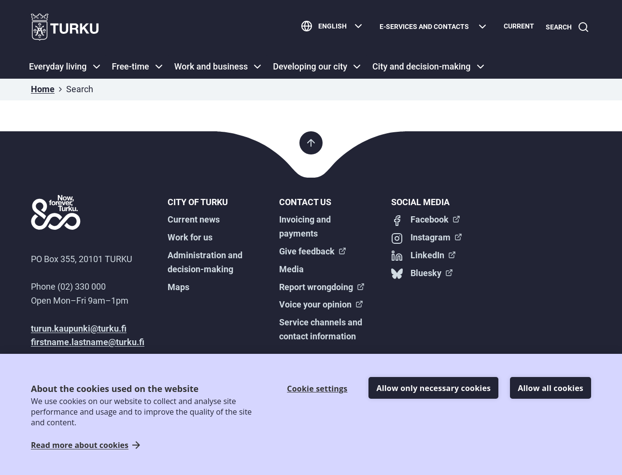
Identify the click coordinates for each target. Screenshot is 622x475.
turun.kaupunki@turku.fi (79, 328)
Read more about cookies (79, 445)
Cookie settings (317, 388)
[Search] (565, 27)
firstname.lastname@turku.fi (87, 342)
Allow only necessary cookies (433, 388)
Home (43, 89)
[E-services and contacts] (430, 27)
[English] (328, 27)
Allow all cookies (550, 388)
